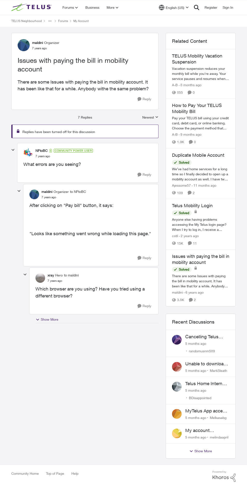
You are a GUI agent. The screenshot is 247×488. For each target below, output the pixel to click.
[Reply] (144, 99)
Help (74, 473)
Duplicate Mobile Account (198, 155)
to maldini (71, 275)
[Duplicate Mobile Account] (200, 173)
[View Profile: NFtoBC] (28, 153)
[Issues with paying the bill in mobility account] (42, 156)
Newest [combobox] (150, 117)
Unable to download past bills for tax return (205, 364)
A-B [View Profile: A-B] (175, 85)
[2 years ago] (189, 235)
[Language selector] (174, 7)
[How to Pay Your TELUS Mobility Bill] (200, 123)
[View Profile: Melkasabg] (177, 414)
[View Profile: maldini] (24, 45)
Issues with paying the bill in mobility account (200, 259)
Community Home (25, 473)
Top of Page (55, 473)
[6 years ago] (194, 292)
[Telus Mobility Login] (200, 224)
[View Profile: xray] (40, 278)
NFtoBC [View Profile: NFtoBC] (41, 151)
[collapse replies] (13, 150)
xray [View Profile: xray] (51, 275)
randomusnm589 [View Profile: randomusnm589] (202, 351)
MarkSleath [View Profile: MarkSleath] (218, 370)
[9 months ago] (190, 134)
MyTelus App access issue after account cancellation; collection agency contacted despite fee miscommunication (207, 411)
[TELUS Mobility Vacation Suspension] (200, 73)
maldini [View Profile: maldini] (37, 43)
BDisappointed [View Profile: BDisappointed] (200, 398)
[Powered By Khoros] (224, 476)
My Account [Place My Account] (81, 21)
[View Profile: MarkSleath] (177, 367)
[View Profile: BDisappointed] (177, 386)
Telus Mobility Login (192, 205)
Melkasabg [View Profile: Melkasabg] (218, 417)
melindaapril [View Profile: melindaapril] (219, 437)
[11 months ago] (204, 185)
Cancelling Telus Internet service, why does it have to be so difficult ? (206, 337)
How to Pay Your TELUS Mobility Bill (197, 108)
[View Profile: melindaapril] (177, 433)
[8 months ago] (190, 84)
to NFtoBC (78, 192)
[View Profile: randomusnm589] (177, 340)
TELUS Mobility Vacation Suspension (197, 58)
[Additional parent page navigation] (50, 21)
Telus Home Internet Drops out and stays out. (206, 384)
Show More (47, 319)
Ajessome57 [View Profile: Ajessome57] (181, 185)
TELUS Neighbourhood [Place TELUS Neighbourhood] (26, 21)
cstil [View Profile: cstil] (175, 236)
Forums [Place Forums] (63, 21)
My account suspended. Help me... (202, 430)
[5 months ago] (195, 343)
